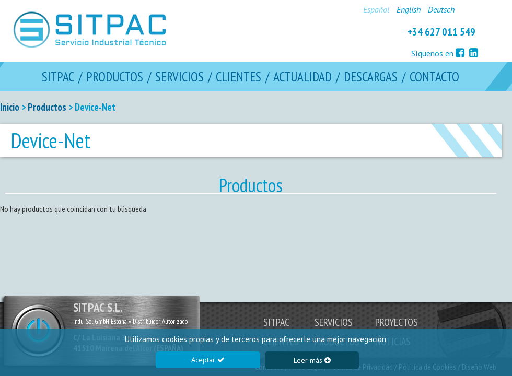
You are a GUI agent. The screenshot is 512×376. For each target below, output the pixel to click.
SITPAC (58, 77)
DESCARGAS (371, 77)
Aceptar (208, 360)
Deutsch (441, 9)
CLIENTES (238, 77)
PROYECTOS (396, 322)
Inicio (9, 107)
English (409, 9)
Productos (47, 107)
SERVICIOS (179, 77)
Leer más (312, 360)
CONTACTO (434, 77)
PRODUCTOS (114, 77)
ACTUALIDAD (302, 77)
